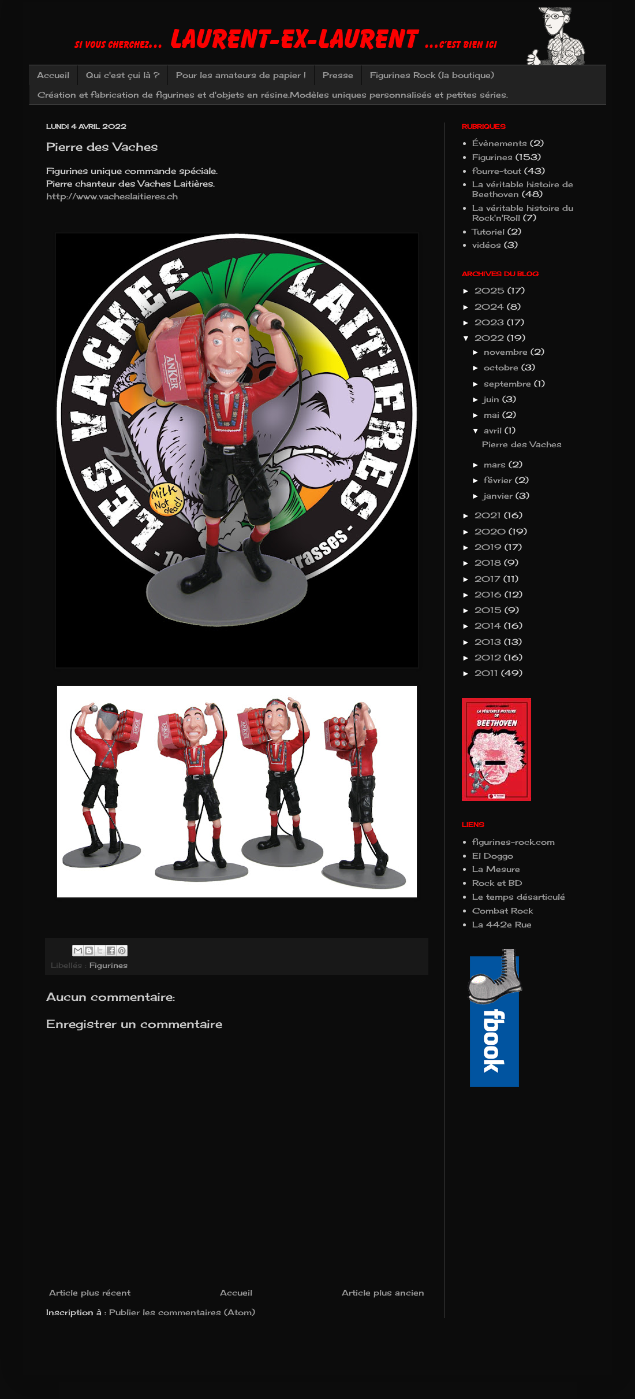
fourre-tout (496, 171)
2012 (489, 657)
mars (496, 464)
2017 (489, 579)
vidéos (486, 245)
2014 (489, 625)
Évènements (499, 143)
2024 (491, 306)
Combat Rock (502, 910)
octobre (502, 367)
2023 (491, 322)
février (499, 480)
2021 (489, 515)
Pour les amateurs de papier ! (241, 75)
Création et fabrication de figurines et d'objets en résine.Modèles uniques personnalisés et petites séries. (273, 94)
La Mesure (496, 869)
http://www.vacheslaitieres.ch (112, 196)
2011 (488, 673)
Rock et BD (497, 883)
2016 (490, 594)
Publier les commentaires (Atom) (182, 1312)
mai (493, 415)
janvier (500, 495)
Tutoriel (488, 231)
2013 (489, 642)
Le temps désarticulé (518, 896)
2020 (492, 531)
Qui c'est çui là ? (122, 75)
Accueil (53, 75)
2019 (490, 547)
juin (493, 399)
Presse (338, 75)
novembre (507, 352)
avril (494, 430)
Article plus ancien (383, 1292)
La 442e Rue (502, 924)
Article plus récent (89, 1292)
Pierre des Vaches (522, 444)
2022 (491, 338)
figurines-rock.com (513, 842)
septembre (509, 383)
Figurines (108, 965)
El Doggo (492, 855)
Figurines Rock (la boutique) (432, 75)
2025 (491, 290)
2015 (490, 610)
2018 (489, 562)
